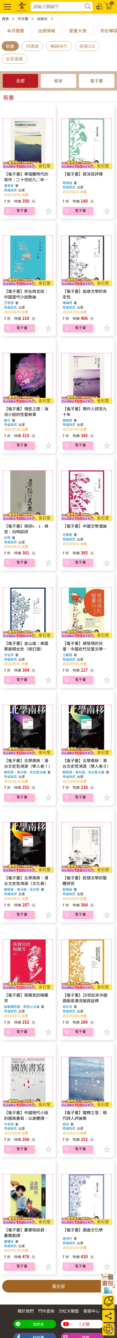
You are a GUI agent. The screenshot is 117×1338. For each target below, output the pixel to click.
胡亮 (66, 1124)
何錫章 (67, 534)
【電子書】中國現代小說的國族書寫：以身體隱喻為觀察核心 (26, 1118)
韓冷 (7, 420)
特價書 (32, 46)
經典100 (87, 46)
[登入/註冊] (99, 6)
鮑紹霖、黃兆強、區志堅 (21, 889)
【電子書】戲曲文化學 (83, 1230)
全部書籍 (14, 58)
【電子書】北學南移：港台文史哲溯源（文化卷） (26, 880)
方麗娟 (67, 654)
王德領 (9, 302)
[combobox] (57, 6)
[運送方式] (108, 1329)
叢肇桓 (9, 1241)
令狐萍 (9, 654)
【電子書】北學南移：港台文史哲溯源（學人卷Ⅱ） (87, 763)
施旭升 (67, 1238)
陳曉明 (67, 302)
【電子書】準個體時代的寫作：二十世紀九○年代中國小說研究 (26, 179)
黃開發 (67, 420)
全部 (20, 80)
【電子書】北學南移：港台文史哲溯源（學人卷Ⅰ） (28, 763)
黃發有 (9, 185)
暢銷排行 (59, 46)
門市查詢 (46, 1311)
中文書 (23, 18)
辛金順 (9, 1124)
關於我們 (26, 1311)
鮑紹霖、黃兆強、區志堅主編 (25, 772)
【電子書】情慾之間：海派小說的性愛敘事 (26, 411)
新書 (10, 46)
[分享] (108, 1316)
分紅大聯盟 (69, 1311)
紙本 (58, 80)
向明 (7, 537)
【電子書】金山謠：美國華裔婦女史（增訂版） (26, 646)
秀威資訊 (11, 190)
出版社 (42, 18)
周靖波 (67, 182)
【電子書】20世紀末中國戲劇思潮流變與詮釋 (85, 997)
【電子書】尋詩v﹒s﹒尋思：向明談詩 (26, 528)
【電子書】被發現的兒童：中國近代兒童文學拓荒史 (85, 648)
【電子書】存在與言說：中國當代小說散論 (26, 294)
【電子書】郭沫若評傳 (83, 174)
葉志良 (67, 1006)
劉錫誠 (67, 889)
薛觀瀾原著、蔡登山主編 (21, 1006)
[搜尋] (88, 6)
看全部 (58, 1286)
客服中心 (91, 1311)
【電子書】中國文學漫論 (85, 526)
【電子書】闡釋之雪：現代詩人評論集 (85, 1115)
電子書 (96, 80)
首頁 (5, 18)
